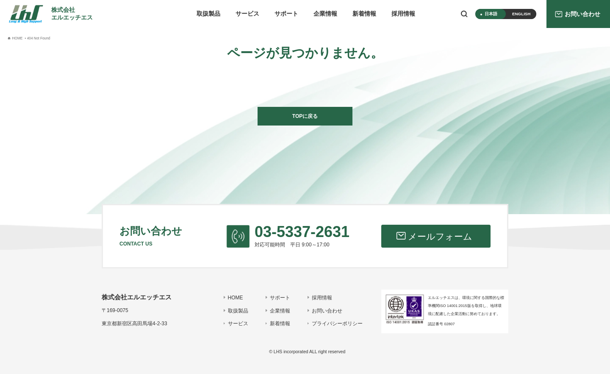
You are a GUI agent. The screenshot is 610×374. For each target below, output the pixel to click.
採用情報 (403, 14)
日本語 (491, 13)
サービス (247, 14)
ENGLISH (521, 13)
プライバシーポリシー (337, 324)
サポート (286, 14)
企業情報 (325, 14)
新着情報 (364, 14)
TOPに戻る (305, 116)
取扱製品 (208, 14)
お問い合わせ (327, 311)
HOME (235, 298)
